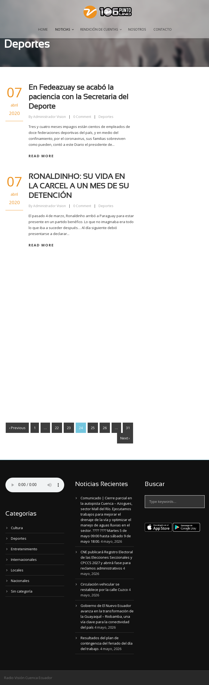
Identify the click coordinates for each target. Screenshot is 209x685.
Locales (17, 570)
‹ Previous (17, 427)
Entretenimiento (24, 548)
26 (105, 427)
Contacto (162, 29)
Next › (125, 438)
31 (128, 427)
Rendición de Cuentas (99, 29)
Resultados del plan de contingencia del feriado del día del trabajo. (107, 643)
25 (93, 427)
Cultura (17, 527)
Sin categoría (21, 591)
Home (43, 29)
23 (69, 427)
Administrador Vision (49, 116)
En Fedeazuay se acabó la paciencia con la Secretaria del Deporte (78, 97)
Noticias (62, 29)
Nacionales (20, 580)
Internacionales (24, 559)
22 (57, 427)
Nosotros (137, 29)
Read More (41, 155)
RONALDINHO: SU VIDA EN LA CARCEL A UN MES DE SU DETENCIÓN (79, 186)
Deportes (106, 116)
